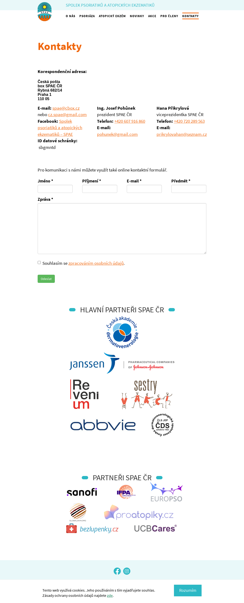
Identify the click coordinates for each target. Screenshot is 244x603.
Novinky (137, 16)
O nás (70, 16)
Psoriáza (87, 16)
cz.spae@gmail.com (67, 114)
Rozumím (187, 590)
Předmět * (180, 181)
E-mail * (134, 181)
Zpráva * (45, 199)
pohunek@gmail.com (117, 134)
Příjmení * (91, 181)
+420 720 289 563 (189, 121)
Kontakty (190, 16)
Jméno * (45, 181)
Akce (152, 16)
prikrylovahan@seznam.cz (182, 134)
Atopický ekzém (112, 16)
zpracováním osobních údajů (96, 263)
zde (110, 595)
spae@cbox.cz (66, 108)
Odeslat (46, 279)
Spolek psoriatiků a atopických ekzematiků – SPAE (60, 127)
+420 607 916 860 (129, 121)
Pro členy (169, 16)
